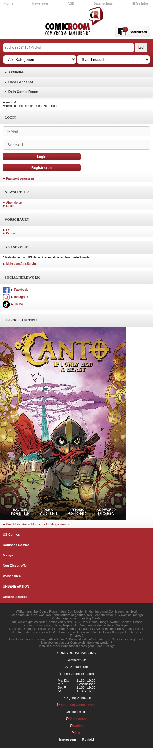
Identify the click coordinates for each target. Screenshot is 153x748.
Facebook (15, 289)
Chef (76, 732)
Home (8, 3)
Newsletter (40, 3)
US (8, 230)
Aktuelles (16, 72)
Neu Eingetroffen (16, 565)
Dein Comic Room (23, 92)
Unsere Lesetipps (16, 596)
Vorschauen (12, 576)
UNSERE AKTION (16, 586)
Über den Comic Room (76, 705)
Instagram (15, 297)
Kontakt (88, 739)
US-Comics (11, 534)
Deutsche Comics (16, 545)
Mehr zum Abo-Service (20, 263)
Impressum (67, 739)
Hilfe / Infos (140, 3)
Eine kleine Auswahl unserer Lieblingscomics (36, 524)
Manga (8, 555)
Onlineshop (76, 718)
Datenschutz (103, 3)
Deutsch (11, 233)
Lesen (10, 205)
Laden (76, 725)
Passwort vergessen (20, 178)
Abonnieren (14, 202)
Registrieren (41, 168)
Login (41, 157)
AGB (71, 3)
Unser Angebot (20, 82)
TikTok (13, 304)
